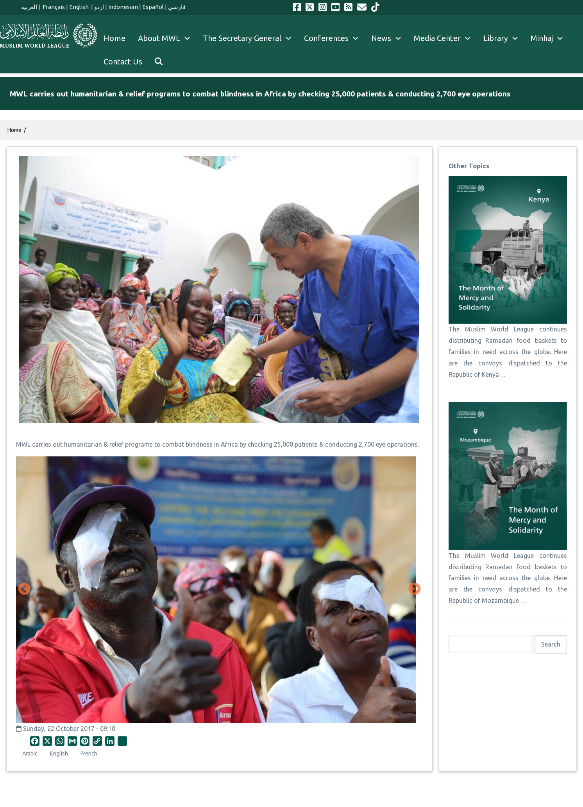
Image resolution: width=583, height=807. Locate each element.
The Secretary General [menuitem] (250, 38)
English (79, 7)
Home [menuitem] (114, 38)
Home (14, 130)
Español (153, 7)
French (88, 753)
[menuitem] (158, 61)
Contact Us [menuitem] (123, 61)
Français (53, 7)
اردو (99, 7)
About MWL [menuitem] (167, 38)
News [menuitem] (389, 38)
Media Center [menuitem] (445, 38)
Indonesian (123, 7)
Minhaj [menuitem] (550, 38)
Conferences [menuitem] (334, 38)
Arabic (30, 753)
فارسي (177, 7)
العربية (29, 7)
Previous (24, 589)
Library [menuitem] (503, 38)
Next (414, 589)
